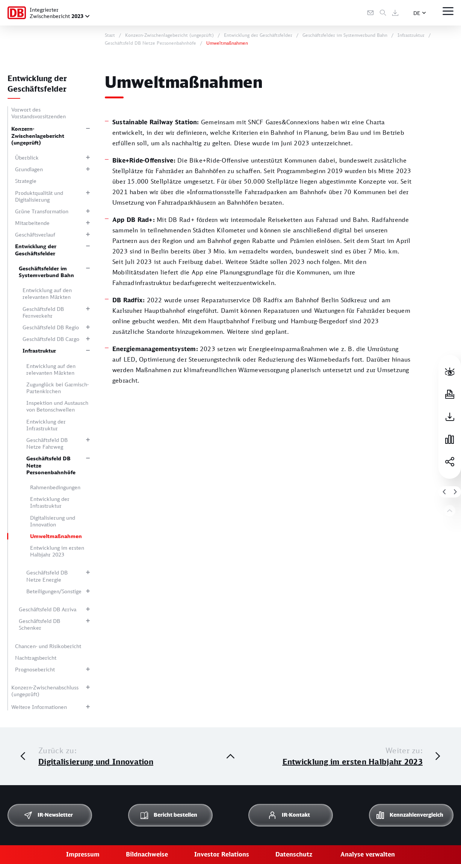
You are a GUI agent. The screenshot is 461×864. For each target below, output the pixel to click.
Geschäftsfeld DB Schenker (39, 624)
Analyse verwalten (367, 854)
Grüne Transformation (41, 211)
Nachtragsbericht (35, 657)
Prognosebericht (35, 669)
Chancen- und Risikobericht (48, 646)
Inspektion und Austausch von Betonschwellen (57, 406)
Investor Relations (221, 854)
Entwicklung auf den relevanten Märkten (47, 293)
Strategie (25, 181)
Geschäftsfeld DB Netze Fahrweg (47, 443)
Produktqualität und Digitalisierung (39, 196)
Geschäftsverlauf (35, 234)
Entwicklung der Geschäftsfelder (35, 249)
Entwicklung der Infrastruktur (46, 424)
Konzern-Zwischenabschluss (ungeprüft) (45, 690)
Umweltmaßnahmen (56, 536)
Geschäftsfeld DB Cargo (51, 339)
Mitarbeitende (32, 223)
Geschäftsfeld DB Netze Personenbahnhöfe (51, 465)
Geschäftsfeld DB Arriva (47, 609)
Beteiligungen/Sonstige (54, 591)
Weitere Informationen (39, 707)
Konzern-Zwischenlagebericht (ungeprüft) (37, 135)
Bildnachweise (147, 854)
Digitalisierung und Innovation (52, 521)
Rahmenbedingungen (55, 487)
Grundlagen (29, 169)
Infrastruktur (39, 350)
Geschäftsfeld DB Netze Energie (47, 575)
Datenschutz (293, 854)
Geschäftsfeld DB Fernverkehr (43, 312)
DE (416, 13)
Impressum (83, 854)
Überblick (27, 157)
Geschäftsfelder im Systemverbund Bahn (46, 271)
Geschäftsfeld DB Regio (51, 327)
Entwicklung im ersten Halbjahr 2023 (57, 551)
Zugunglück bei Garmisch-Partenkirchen (57, 387)
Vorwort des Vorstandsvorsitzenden (38, 112)
